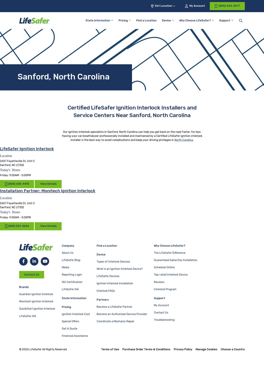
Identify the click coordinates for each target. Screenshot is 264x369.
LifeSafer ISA (27, 316)
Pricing (123, 20)
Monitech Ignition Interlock (36, 301)
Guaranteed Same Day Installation (175, 260)
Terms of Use (110, 349)
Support (224, 20)
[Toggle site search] (241, 21)
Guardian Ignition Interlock (36, 294)
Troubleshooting (164, 319)
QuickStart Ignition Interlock (37, 308)
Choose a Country (233, 349)
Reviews (159, 282)
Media (65, 267)
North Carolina (184, 140)
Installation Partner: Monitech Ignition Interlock (47, 190)
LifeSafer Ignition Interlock (27, 148)
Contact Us (31, 274)
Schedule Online (164, 267)
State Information (98, 20)
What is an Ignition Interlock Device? (120, 268)
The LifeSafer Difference (169, 252)
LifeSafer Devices (108, 276)
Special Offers (70, 321)
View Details (48, 183)
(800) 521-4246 (17, 226)
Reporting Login (72, 274)
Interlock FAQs (106, 290)
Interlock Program (165, 289)
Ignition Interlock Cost (76, 314)
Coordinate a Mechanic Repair (115, 321)
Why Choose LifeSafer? (195, 20)
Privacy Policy (183, 349)
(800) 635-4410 (17, 184)
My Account (195, 6)
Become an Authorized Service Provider (122, 314)
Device (166, 20)
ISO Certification (72, 282)
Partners (103, 299)
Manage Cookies (206, 349)
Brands (24, 287)
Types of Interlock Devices (113, 261)
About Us (67, 252)
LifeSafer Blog (71, 260)
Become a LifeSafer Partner (114, 306)
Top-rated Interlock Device (171, 274)
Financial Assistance (75, 335)
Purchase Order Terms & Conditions (146, 349)
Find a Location (146, 20)
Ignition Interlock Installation (115, 283)
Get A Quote (69, 328)
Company (68, 245)
